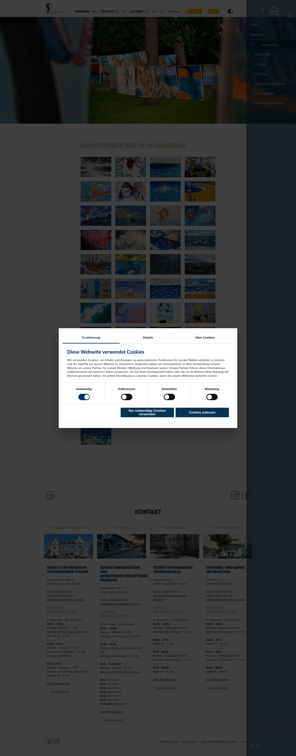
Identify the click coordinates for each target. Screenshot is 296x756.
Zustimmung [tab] (91, 337)
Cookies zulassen (202, 412)
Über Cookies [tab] (205, 337)
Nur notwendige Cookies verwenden (147, 412)
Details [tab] (148, 337)
